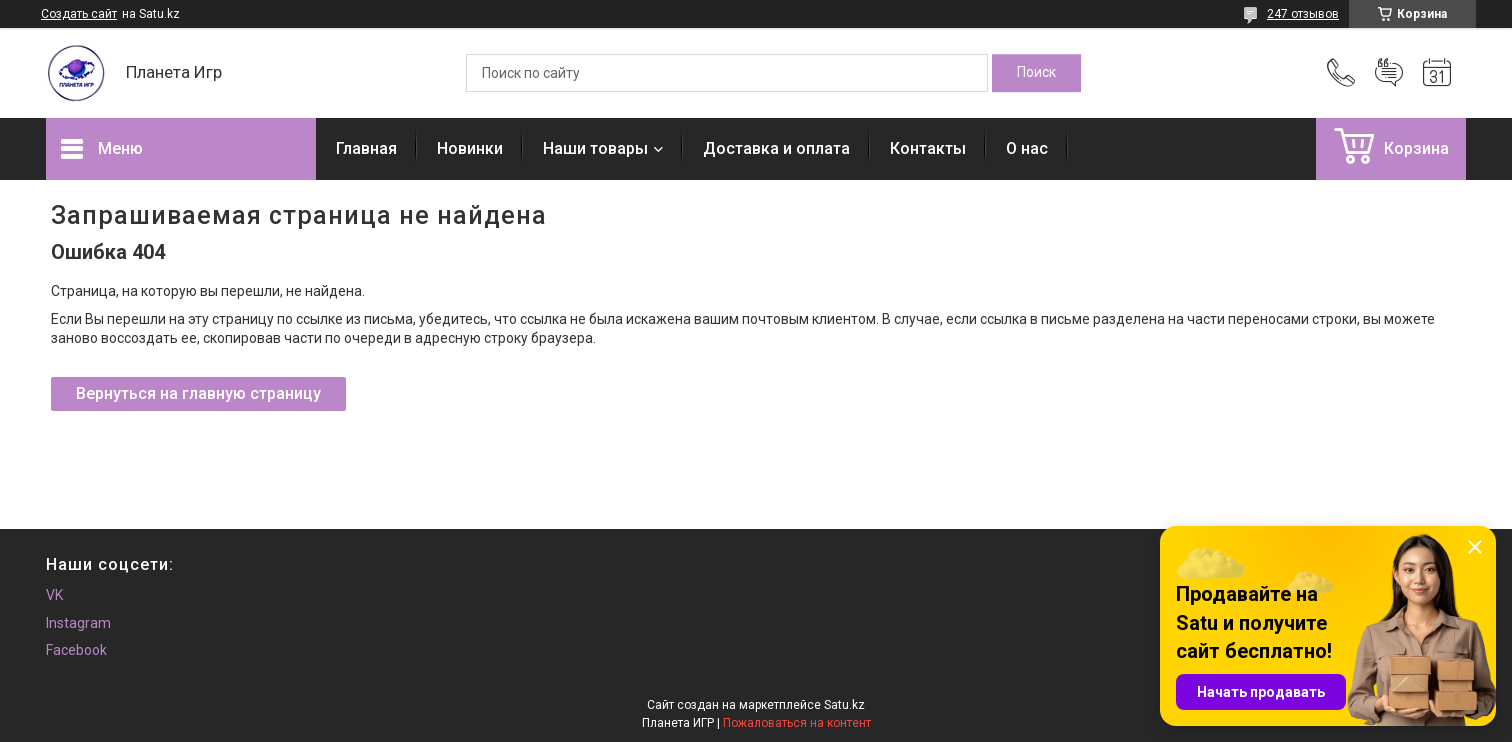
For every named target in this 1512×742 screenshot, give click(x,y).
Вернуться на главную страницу (198, 393)
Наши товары (595, 148)
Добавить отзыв (1389, 73)
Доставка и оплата (776, 148)
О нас (1027, 148)
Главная (366, 148)
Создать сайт (79, 14)
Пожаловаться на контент (797, 723)
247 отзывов (1303, 14)
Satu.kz (844, 705)
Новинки (470, 148)
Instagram (78, 623)
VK (54, 595)
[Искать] (1036, 73)
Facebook (76, 650)
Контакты (928, 148)
